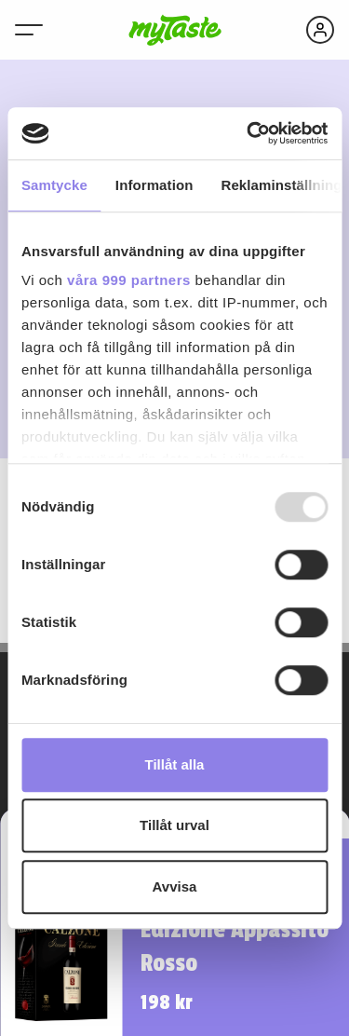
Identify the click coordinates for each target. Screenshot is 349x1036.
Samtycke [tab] (54, 185)
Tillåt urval (174, 825)
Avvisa (175, 886)
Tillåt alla (175, 764)
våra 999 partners (129, 280)
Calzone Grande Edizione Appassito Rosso (235, 929)
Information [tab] (154, 185)
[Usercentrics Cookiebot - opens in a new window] (248, 133)
